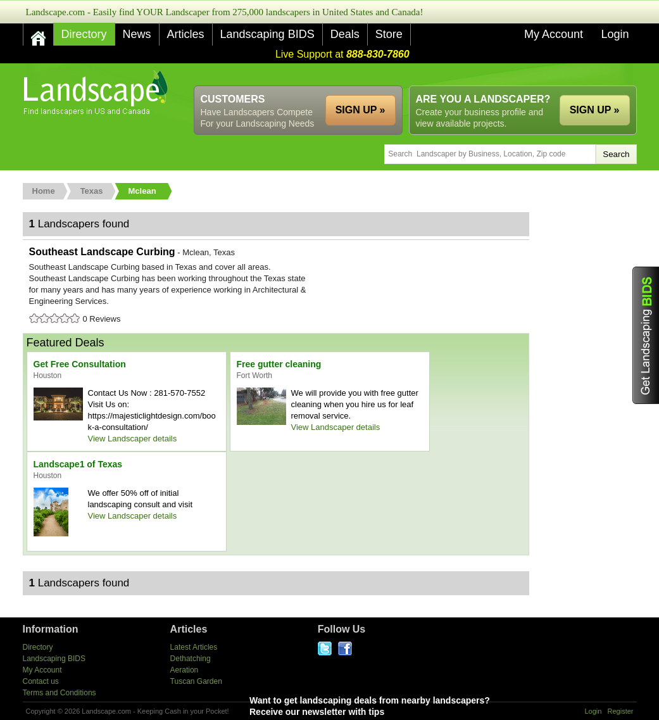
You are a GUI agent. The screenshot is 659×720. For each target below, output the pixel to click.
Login (615, 34)
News (137, 34)
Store (389, 34)
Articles (185, 34)
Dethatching (190, 658)
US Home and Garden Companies (97, 93)
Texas (91, 191)
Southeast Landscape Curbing (276, 286)
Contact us (41, 681)
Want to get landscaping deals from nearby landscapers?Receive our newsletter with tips (398, 706)
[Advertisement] (406, 74)
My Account (553, 34)
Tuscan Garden (196, 681)
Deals (345, 34)
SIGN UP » (595, 109)
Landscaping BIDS (267, 34)
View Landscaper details (132, 438)
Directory (84, 34)
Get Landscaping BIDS (645, 335)
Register (621, 711)
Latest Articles (194, 647)
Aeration (184, 670)
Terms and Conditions (59, 692)
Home (43, 191)
